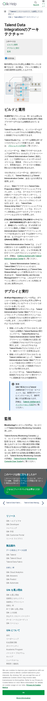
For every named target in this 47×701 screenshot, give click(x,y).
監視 (9, 51)
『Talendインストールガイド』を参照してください (25, 12)
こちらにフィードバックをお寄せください (23, 490)
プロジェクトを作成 (16, 145)
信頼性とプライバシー (15, 602)
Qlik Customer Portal (15, 535)
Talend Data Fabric (14, 562)
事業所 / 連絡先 (12, 664)
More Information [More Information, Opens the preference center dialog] (23, 698)
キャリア (9, 656)
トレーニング (11, 528)
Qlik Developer (12, 524)
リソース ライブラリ (14, 538)
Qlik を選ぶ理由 (12, 595)
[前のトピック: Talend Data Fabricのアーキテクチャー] (12, 503)
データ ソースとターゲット (17, 620)
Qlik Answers (12, 576)
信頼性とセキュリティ (15, 598)
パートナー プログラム (15, 653)
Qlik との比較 (11, 612)
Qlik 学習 (10, 531)
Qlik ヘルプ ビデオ (13, 521)
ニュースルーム (12, 660)
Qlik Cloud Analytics (14, 572)
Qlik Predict (11, 579)
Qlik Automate (12, 583)
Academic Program (14, 649)
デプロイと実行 (13, 48)
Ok (23, 692)
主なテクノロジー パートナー (18, 616)
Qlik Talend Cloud (13, 558)
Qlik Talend (11, 555)
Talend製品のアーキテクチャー (25, 17)
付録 (9, 17)
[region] (23, 683)
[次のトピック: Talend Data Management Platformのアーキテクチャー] (34, 503)
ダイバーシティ (12, 646)
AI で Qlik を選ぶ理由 (14, 609)
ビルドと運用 (12, 45)
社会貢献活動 (11, 642)
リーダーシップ (12, 639)
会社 (8, 635)
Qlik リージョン (12, 623)
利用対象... (11, 58)
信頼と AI (10, 605)
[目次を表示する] (5, 11)
